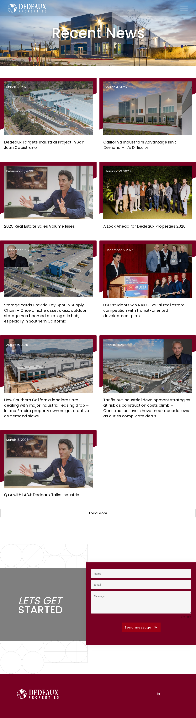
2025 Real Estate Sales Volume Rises (48, 198)
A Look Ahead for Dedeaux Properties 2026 (147, 198)
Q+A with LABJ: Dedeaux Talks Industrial (48, 466)
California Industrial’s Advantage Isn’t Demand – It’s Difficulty (147, 117)
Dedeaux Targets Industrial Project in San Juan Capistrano (48, 117)
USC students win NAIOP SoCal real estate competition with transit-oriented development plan (147, 285)
